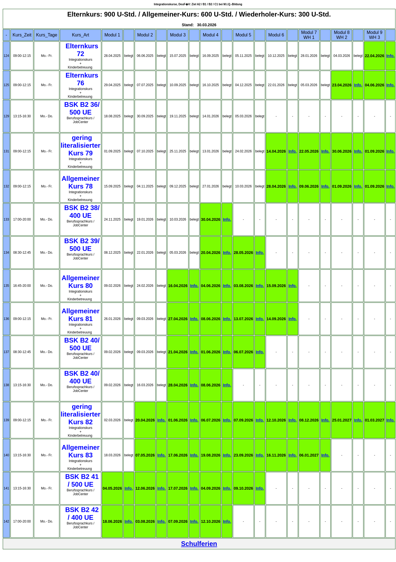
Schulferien (199, 543)
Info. (390, 56)
